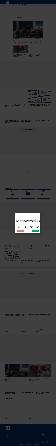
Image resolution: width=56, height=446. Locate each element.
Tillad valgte (28, 230)
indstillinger (35, 222)
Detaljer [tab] (24, 215)
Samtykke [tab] (18, 215)
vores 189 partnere (19, 218)
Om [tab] (37, 215)
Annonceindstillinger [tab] (31, 215)
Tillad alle (36, 230)
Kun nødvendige (20, 230)
